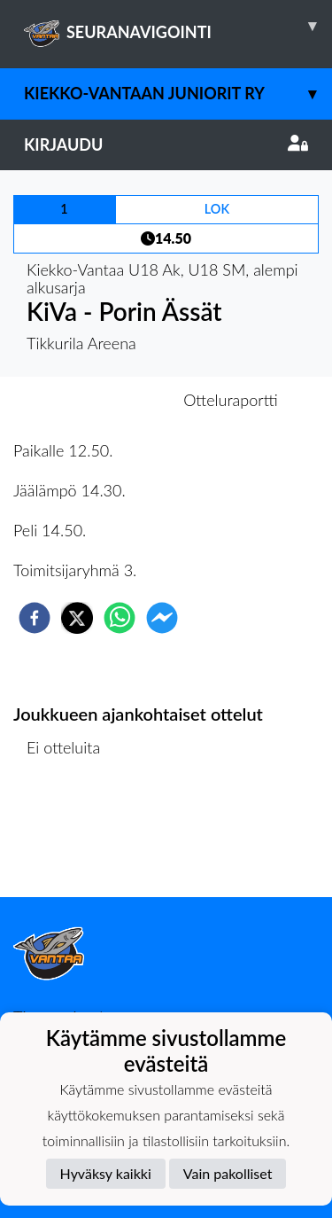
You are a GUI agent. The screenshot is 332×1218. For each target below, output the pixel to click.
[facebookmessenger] (162, 618)
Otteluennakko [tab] (104, 400)
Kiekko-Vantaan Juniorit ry (178, 93)
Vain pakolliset (228, 1173)
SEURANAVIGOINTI (178, 25)
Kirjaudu (166, 144)
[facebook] (34, 618)
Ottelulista (70, 837)
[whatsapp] (119, 618)
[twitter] (77, 618)
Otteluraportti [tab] (230, 400)
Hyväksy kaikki (105, 1173)
